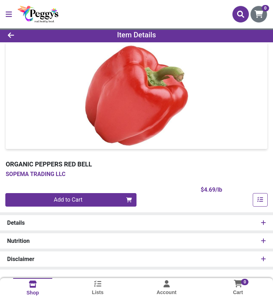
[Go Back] (38, 34)
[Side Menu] (9, 14)
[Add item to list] (260, 200)
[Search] (240, 14)
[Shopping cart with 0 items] (258, 14)
